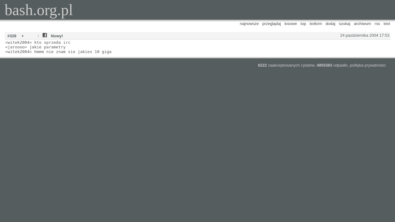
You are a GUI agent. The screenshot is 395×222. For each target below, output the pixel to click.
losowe (291, 23)
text (387, 23)
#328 (11, 36)
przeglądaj (271, 23)
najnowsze (249, 23)
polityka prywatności (368, 65)
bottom (316, 23)
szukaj (344, 23)
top (303, 23)
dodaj (330, 23)
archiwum (362, 23)
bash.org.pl (39, 9)
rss (377, 23)
